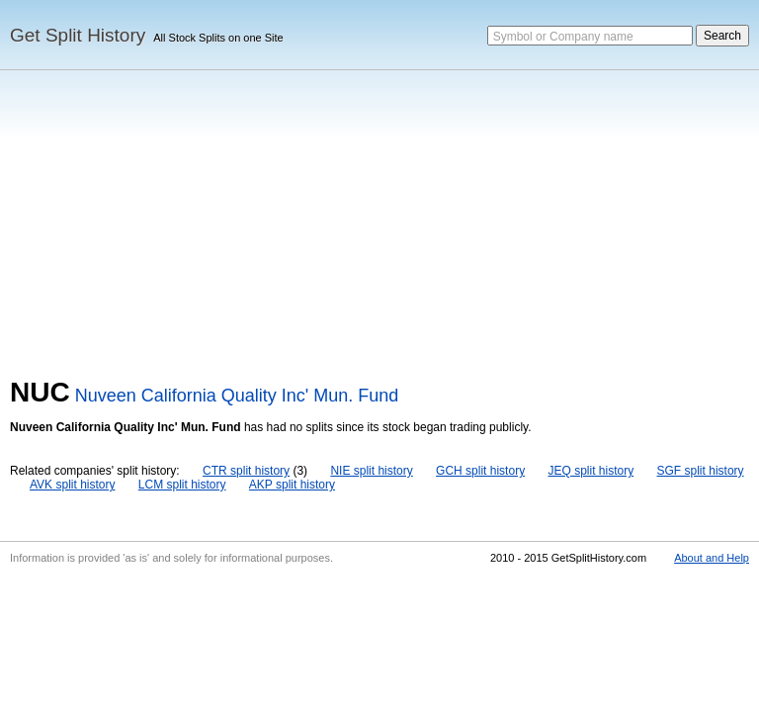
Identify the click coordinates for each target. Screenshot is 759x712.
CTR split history (246, 471)
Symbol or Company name (563, 37)
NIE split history (371, 471)
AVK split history (72, 484)
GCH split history (480, 471)
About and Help (711, 558)
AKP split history (292, 484)
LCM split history (182, 484)
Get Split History (77, 35)
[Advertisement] (379, 228)
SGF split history (700, 471)
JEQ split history (590, 471)
